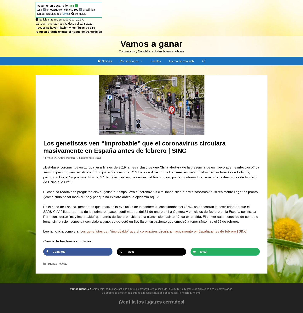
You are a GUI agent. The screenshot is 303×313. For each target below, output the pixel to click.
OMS (66, 13)
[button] (143, 61)
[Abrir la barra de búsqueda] (203, 61)
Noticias (105, 61)
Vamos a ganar (151, 44)
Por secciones (133, 61)
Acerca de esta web (181, 61)
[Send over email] (225, 252)
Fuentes (156, 61)
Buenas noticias (57, 263)
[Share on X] (151, 252)
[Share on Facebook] (77, 252)
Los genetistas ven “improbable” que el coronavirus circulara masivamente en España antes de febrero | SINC (163, 231)
